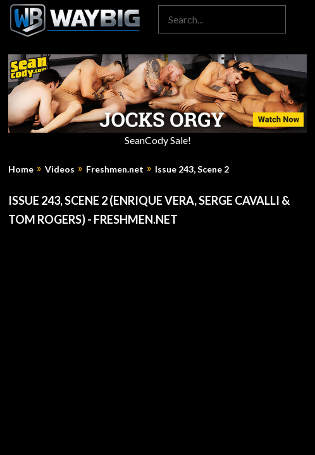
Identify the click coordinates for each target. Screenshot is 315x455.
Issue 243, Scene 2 (192, 169)
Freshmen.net (115, 169)
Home (21, 169)
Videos (60, 169)
